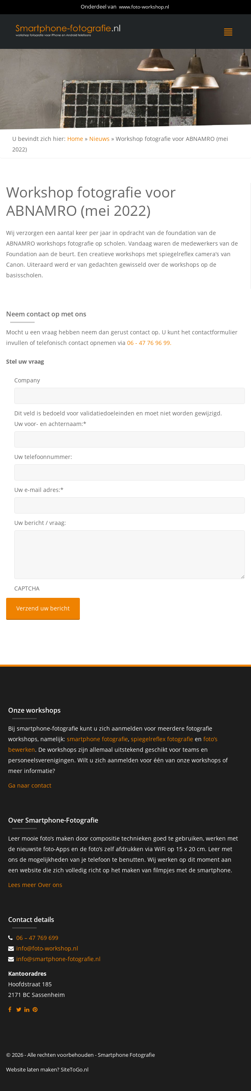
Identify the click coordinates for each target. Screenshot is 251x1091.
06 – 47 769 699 (37, 938)
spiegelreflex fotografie (163, 739)
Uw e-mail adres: (39, 490)
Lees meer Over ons (35, 885)
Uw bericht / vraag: (40, 523)
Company (27, 380)
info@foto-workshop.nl (47, 948)
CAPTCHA (27, 588)
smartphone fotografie (97, 739)
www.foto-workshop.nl (144, 6)
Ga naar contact (29, 785)
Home (75, 139)
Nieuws (99, 139)
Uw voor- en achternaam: (50, 424)
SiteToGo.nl (74, 1069)
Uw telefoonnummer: (43, 457)
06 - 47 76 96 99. (149, 343)
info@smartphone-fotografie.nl (58, 959)
